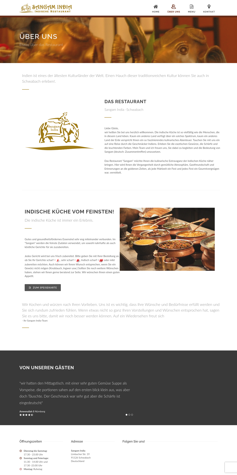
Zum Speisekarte (42, 287)
